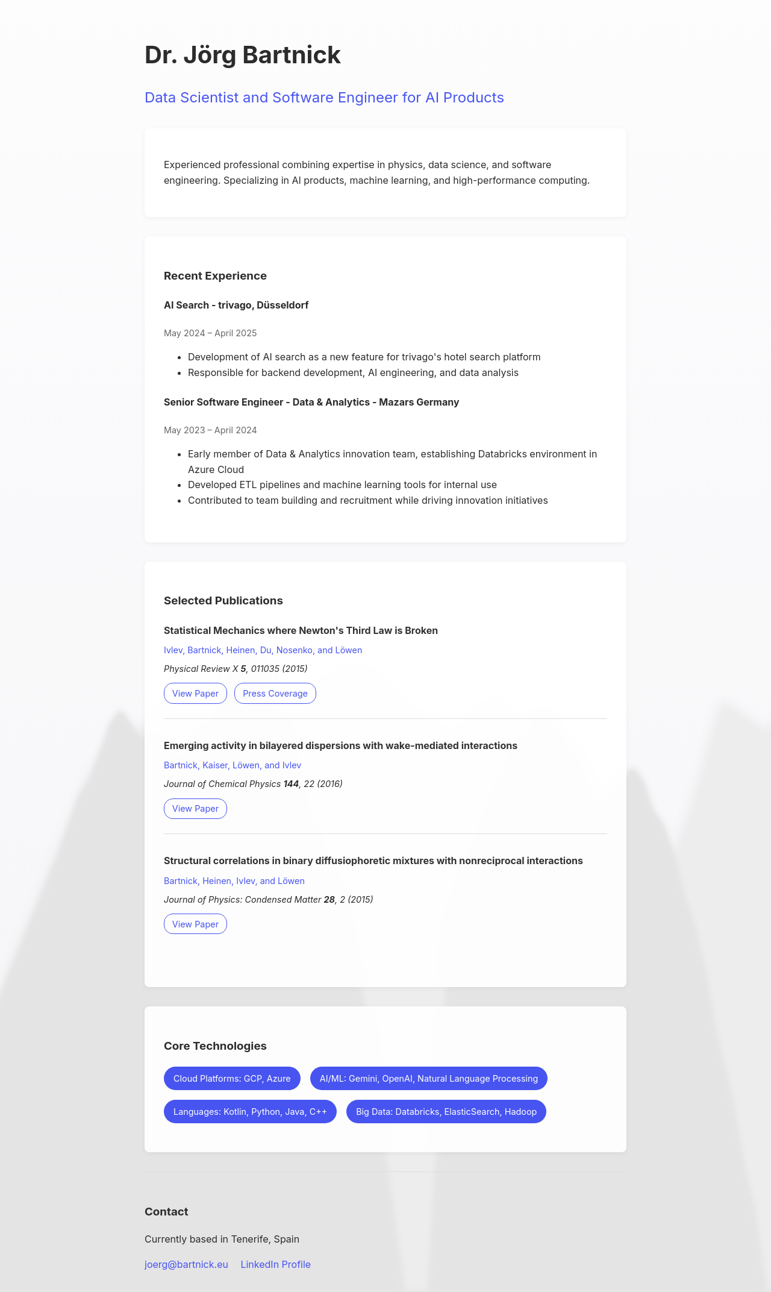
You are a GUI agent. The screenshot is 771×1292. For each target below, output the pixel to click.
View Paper (195, 693)
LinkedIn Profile (275, 1264)
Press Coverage (275, 693)
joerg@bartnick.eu (186, 1264)
